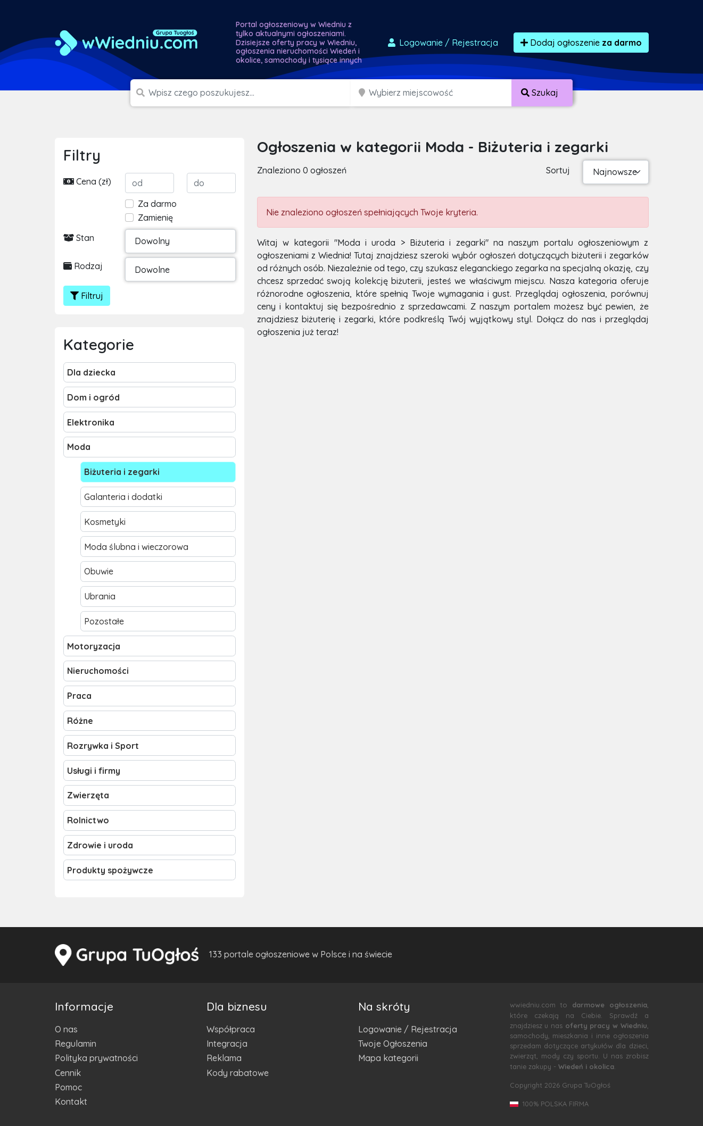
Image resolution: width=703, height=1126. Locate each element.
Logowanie (442, 42)
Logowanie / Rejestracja (407, 1029)
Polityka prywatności (96, 1058)
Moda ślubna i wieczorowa (136, 546)
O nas (66, 1029)
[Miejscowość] (440, 92)
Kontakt (71, 1101)
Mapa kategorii (388, 1058)
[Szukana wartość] (250, 92)
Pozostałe (104, 621)
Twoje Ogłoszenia (392, 1043)
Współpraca (230, 1029)
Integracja (226, 1043)
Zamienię (155, 217)
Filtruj (86, 295)
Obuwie (98, 571)
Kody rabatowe (237, 1072)
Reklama (224, 1058)
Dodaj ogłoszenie (581, 42)
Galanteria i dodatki (123, 496)
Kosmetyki (105, 521)
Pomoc (68, 1087)
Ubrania (99, 596)
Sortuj (558, 170)
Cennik (68, 1072)
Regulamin (75, 1043)
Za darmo (157, 203)
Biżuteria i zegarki (122, 471)
